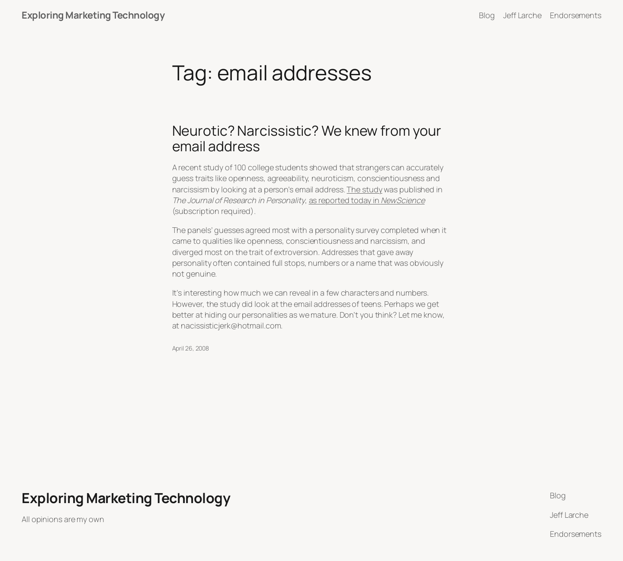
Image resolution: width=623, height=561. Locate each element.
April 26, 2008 (190, 348)
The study (364, 189)
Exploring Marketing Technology (93, 15)
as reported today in (367, 200)
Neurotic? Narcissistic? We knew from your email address (306, 138)
